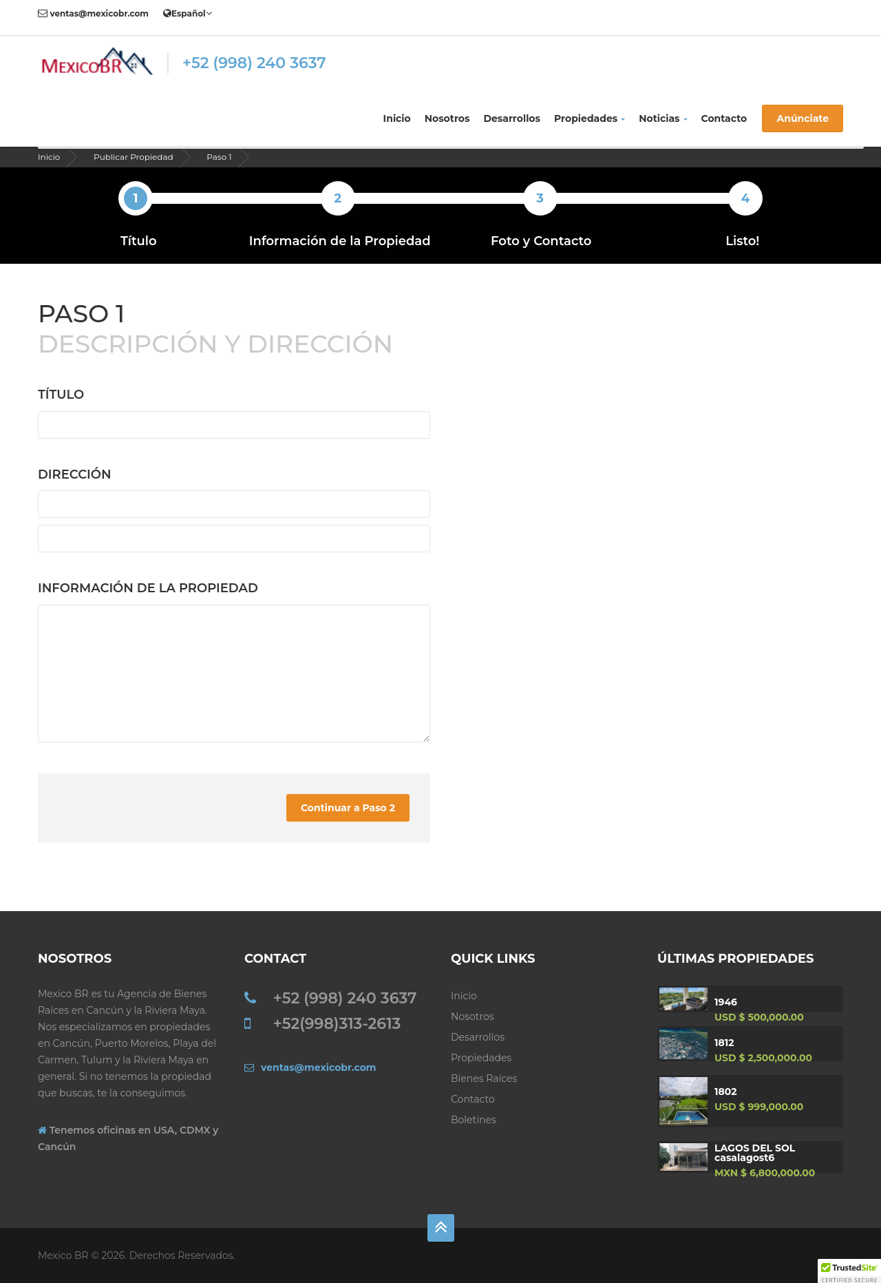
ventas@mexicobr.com (93, 13)
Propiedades (589, 118)
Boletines (473, 1120)
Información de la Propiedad (148, 588)
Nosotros (447, 118)
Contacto (724, 118)
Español (187, 13)
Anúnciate (802, 118)
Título (61, 394)
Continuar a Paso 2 (348, 808)
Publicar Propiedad (133, 157)
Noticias (663, 118)
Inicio (397, 118)
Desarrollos (511, 118)
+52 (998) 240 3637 (254, 63)
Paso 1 (218, 157)
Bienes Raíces (484, 1078)
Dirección (75, 474)
